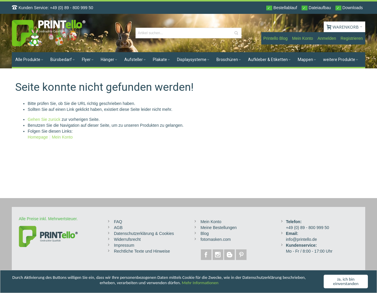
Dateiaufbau (316, 7)
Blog (205, 233)
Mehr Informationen (200, 283)
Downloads (349, 7)
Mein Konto (302, 38)
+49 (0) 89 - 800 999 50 (71, 7)
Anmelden (327, 38)
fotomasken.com (216, 239)
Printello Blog (275, 38)
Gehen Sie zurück (44, 119)
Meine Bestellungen (219, 227)
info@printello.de (301, 239)
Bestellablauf (281, 7)
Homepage (38, 137)
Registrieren (351, 38)
